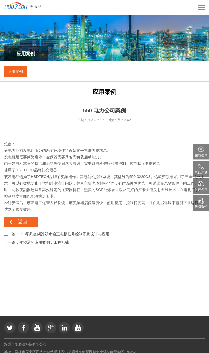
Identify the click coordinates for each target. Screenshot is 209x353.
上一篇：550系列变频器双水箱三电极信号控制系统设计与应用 (56, 234)
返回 (22, 222)
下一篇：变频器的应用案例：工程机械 (36, 242)
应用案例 (15, 71)
